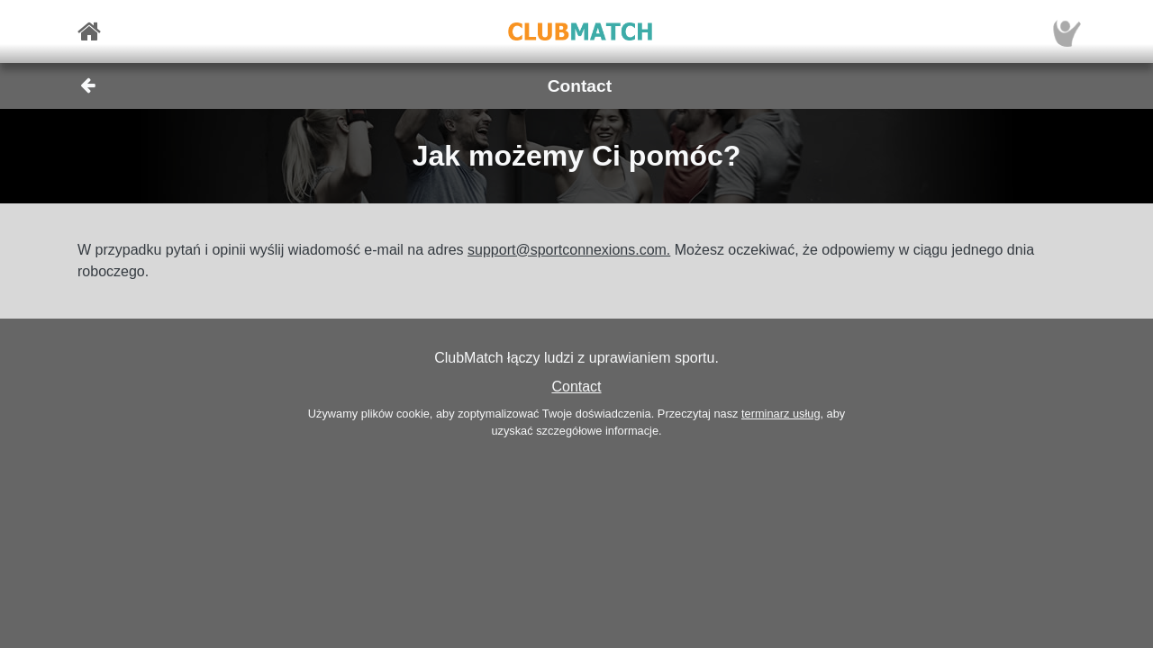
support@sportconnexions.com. (569, 249)
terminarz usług (780, 413)
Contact (576, 386)
